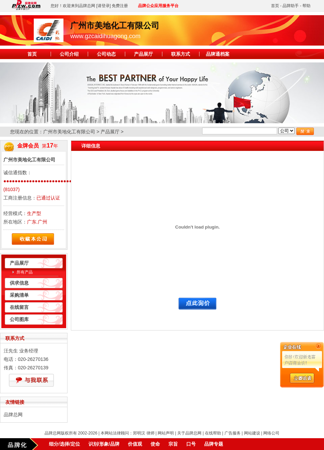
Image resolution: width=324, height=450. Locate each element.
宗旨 (173, 444)
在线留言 (19, 307)
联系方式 (180, 54)
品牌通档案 (218, 54)
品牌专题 (213, 444)
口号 (191, 444)
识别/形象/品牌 (103, 444)
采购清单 (19, 295)
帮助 (306, 5)
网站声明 (166, 433)
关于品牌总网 (189, 433)
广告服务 (232, 433)
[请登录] (103, 5)
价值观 (135, 444)
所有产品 (25, 272)
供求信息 (19, 283)
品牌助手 (290, 5)
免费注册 (120, 5)
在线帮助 (213, 433)
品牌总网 (13, 414)
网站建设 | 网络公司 (262, 433)
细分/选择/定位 (64, 444)
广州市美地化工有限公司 (69, 131)
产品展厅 (143, 54)
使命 (155, 444)
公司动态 (106, 54)
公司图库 (19, 319)
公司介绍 (69, 54)
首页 (275, 5)
